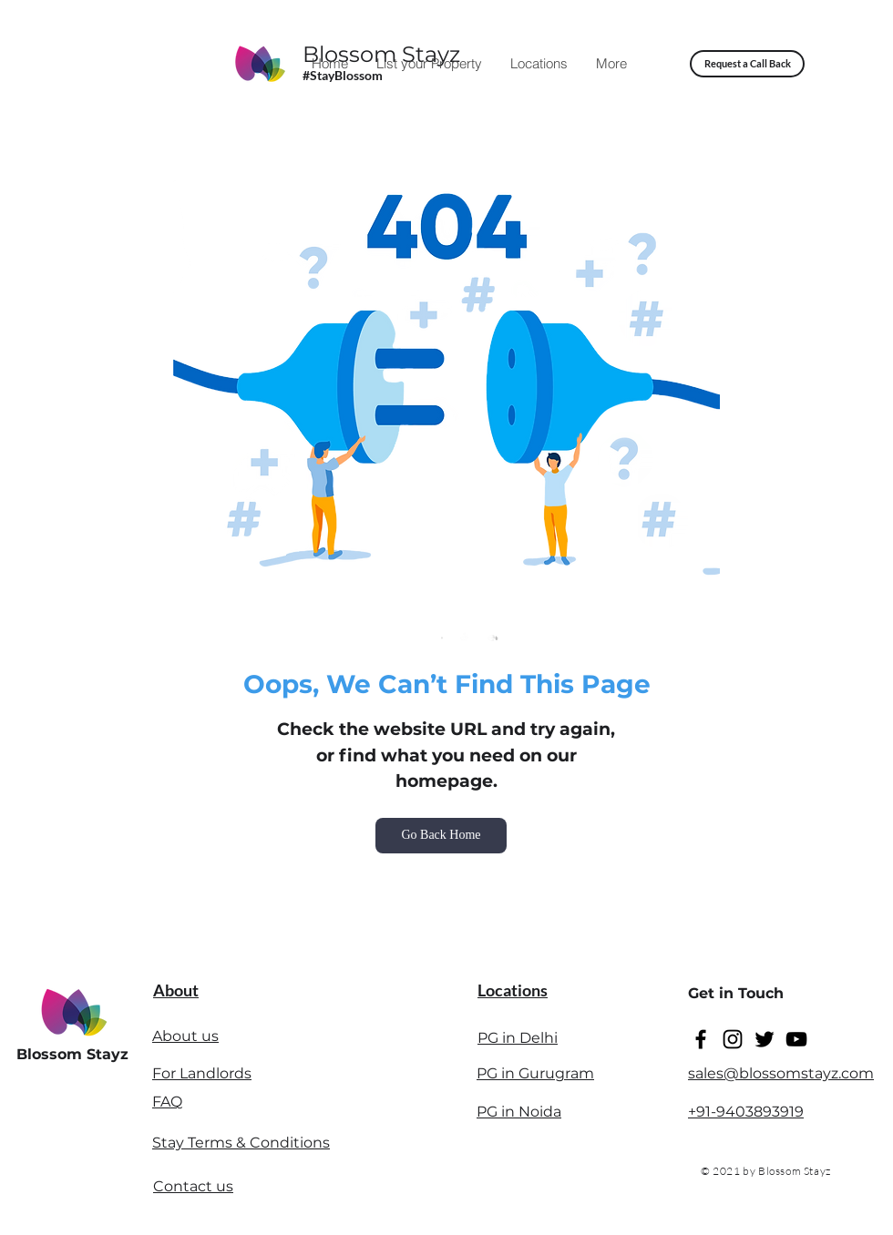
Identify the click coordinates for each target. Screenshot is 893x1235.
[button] (747, 63)
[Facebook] (700, 1039)
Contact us (193, 1186)
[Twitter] (764, 1039)
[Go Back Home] (441, 835)
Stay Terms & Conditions (241, 1142)
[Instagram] (732, 1039)
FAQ (167, 1101)
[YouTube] (796, 1039)
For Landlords (201, 1073)
